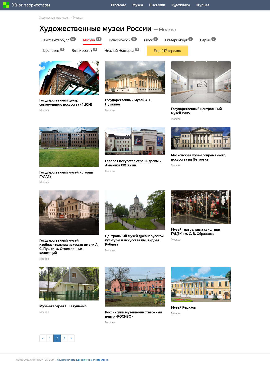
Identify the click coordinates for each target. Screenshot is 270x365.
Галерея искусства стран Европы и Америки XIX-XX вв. (133, 163)
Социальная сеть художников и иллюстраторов (82, 360)
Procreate (118, 5)
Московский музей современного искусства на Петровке (198, 157)
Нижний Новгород (122, 50)
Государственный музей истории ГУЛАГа (66, 174)
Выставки (157, 5)
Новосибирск (123, 39)
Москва (92, 39)
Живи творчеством (26, 5)
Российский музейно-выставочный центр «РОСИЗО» (133, 314)
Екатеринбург (179, 39)
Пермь (208, 39)
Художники (180, 5)
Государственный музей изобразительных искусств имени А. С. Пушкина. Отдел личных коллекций (68, 246)
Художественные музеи (54, 17)
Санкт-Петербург (58, 39)
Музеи (137, 5)
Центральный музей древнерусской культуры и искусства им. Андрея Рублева (134, 240)
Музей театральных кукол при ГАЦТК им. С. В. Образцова (195, 232)
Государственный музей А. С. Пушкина (128, 102)
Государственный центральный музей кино (196, 111)
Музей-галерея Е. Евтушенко (62, 306)
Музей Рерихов (183, 307)
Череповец (52, 50)
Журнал (202, 5)
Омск (151, 39)
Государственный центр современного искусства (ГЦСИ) (65, 102)
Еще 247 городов (167, 51)
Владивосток (84, 50)
